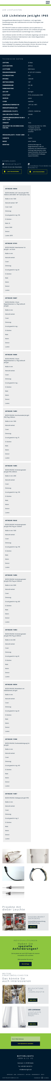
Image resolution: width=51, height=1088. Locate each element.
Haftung (28, 1074)
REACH (42, 1074)
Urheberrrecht (36, 1074)
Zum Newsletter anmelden (25, 1043)
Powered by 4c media (41, 1078)
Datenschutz (21, 1074)
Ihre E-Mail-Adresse (18, 1039)
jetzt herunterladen (11, 171)
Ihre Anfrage (25, 964)
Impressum (10, 1074)
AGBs (15, 1074)
